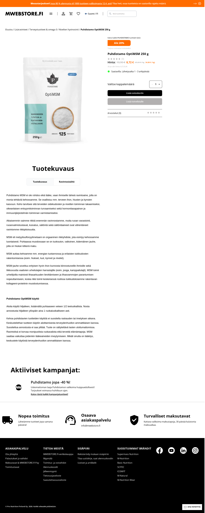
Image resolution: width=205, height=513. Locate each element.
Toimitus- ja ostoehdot (54, 462)
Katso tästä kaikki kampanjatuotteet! (49, 394)
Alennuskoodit (50, 467)
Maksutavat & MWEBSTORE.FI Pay (22, 462)
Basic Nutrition (124, 462)
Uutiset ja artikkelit (87, 462)
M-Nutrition (123, 458)
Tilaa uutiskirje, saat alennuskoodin (95, 458)
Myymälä (47, 458)
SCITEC (120, 467)
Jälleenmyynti (50, 471)
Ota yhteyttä (11, 454)
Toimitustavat (12, 467)
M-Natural (122, 475)
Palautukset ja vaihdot (16, 458)
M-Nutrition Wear (126, 479)
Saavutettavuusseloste (54, 479)
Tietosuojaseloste (52, 475)
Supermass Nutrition (128, 454)
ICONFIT (121, 471)
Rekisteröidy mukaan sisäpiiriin (93, 454)
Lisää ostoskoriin (135, 93)
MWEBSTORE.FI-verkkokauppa (58, 454)
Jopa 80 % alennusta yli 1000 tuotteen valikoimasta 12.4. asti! (81, 3)
